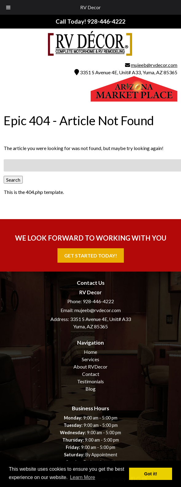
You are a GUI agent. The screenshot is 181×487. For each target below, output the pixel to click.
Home (90, 352)
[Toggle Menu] (8, 7)
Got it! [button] (150, 473)
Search (13, 180)
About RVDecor (90, 366)
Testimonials (90, 381)
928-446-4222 (98, 301)
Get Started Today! (90, 255)
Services (90, 359)
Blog (90, 389)
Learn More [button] (82, 477)
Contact (90, 374)
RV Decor (90, 7)
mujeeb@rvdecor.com (154, 65)
